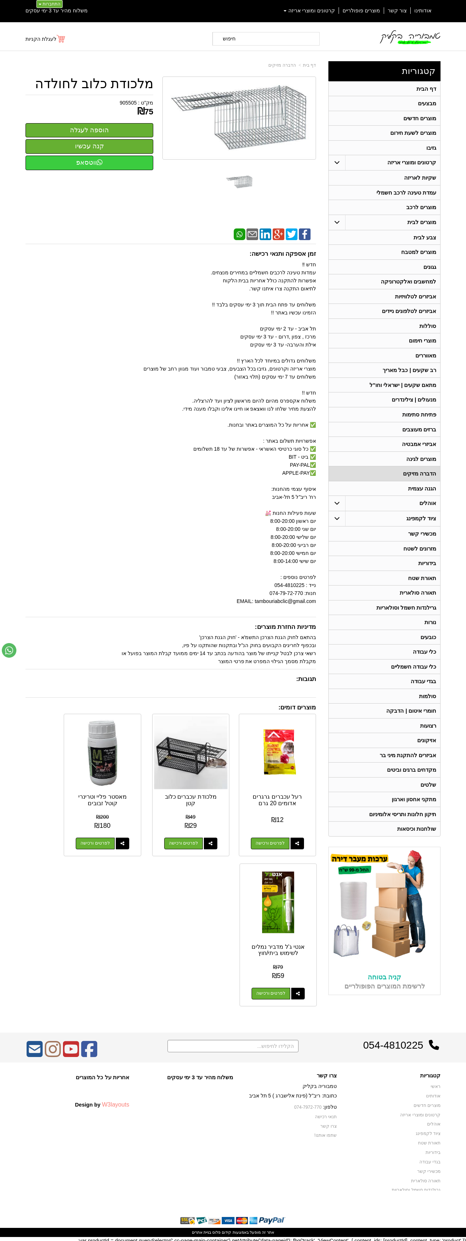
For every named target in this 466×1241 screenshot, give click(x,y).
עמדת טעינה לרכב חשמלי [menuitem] (406, 194)
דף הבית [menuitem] (426, 89)
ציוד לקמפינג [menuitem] (421, 523)
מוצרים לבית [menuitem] (421, 223)
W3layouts (115, 1101)
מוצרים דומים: (297, 707)
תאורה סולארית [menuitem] (418, 598)
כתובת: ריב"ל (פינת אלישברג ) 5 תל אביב (293, 1092)
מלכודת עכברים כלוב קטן (208, 787)
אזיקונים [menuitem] (426, 747)
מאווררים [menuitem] (425, 358)
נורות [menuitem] (430, 628)
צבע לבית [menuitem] (425, 239)
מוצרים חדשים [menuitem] (419, 119)
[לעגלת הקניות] (45, 39)
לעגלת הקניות (40, 39)
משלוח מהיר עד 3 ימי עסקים (56, 10)
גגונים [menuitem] (429, 269)
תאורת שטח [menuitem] (422, 583)
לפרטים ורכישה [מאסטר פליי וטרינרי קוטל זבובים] (125, 830)
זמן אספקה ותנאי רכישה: (282, 253)
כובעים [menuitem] (428, 643)
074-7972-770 (308, 1103)
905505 (128, 103)
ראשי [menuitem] (436, 1083)
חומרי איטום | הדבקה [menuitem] (411, 718)
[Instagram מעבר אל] (53, 1050)
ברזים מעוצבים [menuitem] (419, 433)
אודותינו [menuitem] (422, 10)
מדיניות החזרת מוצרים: (285, 626)
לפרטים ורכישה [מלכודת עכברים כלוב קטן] (201, 830)
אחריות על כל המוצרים (102, 1073)
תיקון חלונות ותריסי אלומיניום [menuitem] (403, 822)
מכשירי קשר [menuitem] (422, 538)
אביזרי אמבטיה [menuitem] (419, 448)
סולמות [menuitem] (427, 703)
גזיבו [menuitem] (431, 148)
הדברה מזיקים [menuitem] (419, 478)
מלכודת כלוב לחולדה (94, 84)
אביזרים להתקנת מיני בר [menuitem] (408, 762)
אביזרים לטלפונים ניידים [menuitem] (409, 313)
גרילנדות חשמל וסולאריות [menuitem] (406, 613)
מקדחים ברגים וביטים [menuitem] (412, 777)
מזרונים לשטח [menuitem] (419, 553)
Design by (102, 1101)
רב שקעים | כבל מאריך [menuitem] (409, 373)
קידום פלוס (221, 1228)
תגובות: (306, 679)
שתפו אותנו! (325, 1131)
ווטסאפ (89, 162)
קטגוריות (418, 71)
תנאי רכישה (326, 1113)
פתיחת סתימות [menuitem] (419, 418)
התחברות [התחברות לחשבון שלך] (49, 4)
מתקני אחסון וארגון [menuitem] (414, 807)
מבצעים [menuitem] (427, 104)
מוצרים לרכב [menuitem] (421, 208)
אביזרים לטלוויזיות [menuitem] (415, 298)
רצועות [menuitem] (428, 732)
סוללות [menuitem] (427, 328)
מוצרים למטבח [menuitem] (418, 254)
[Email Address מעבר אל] (35, 1050)
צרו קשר (327, 1072)
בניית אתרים (201, 1228)
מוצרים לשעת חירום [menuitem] (413, 133)
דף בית (309, 65)
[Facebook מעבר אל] (89, 1050)
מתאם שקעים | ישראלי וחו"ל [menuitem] (403, 388)
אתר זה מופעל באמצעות (233, 1228)
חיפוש (229, 39)
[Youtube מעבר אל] (71, 1050)
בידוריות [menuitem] (427, 568)
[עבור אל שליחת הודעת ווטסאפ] (9, 650)
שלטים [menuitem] (428, 792)
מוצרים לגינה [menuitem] (421, 463)
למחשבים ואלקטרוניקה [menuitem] (408, 284)
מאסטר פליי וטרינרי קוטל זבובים (133, 787)
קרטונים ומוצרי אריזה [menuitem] (309, 10)
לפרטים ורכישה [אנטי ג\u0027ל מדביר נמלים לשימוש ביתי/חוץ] (50, 830)
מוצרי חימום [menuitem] (422, 343)
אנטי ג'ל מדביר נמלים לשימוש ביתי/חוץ (57, 790)
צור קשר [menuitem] (397, 10)
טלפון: (330, 1103)
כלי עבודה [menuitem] (424, 658)
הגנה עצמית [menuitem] (422, 493)
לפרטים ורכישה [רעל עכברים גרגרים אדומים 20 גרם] (276, 830)
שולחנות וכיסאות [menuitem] (416, 837)
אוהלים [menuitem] (427, 508)
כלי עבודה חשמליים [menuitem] (414, 673)
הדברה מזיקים (282, 65)
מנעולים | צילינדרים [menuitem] (414, 403)
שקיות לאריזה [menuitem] (420, 179)
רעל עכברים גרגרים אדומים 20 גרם (284, 790)
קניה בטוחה (384, 985)
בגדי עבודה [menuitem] (423, 688)
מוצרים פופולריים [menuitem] (361, 10)
